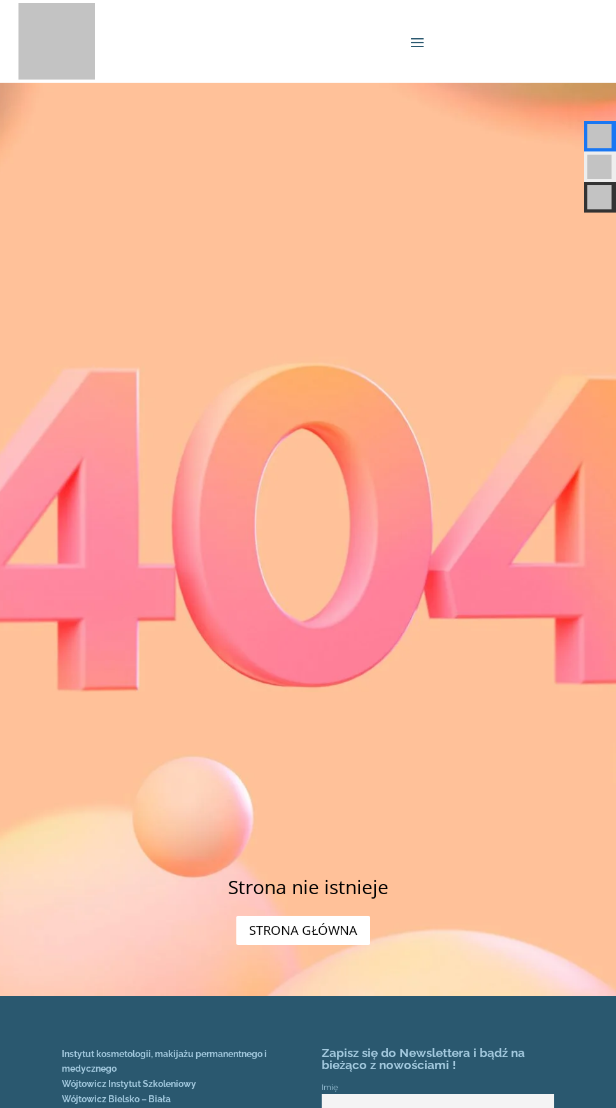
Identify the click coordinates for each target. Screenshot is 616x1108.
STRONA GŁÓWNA (303, 930)
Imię (330, 1087)
